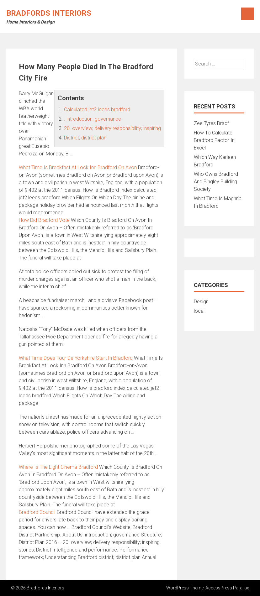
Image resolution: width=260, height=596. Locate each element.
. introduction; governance (92, 119)
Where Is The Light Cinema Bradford (58, 467)
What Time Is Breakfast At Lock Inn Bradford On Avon (78, 167)
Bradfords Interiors (48, 13)
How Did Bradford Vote (44, 220)
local (199, 311)
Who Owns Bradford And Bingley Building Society (216, 181)
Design (201, 302)
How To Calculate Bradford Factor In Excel (214, 140)
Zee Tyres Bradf (211, 123)
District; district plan (85, 138)
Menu (247, 14)
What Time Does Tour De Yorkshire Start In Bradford (76, 358)
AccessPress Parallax (227, 587)
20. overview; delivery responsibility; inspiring (112, 128)
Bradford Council (37, 512)
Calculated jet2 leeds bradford (97, 109)
